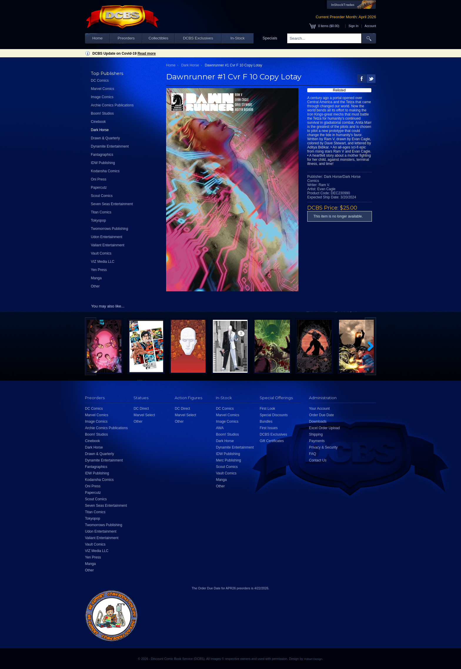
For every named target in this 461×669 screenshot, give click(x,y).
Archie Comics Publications (112, 105)
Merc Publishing (228, 460)
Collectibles (158, 38)
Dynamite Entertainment (110, 146)
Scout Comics (102, 196)
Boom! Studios (102, 113)
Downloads (317, 421)
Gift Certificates (272, 441)
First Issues (269, 428)
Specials (270, 38)
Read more (147, 53)
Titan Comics (101, 212)
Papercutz (99, 187)
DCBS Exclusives (198, 38)
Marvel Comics (102, 89)
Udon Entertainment (106, 237)
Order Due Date (321, 415)
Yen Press (99, 270)
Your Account (319, 409)
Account (370, 26)
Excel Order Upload (324, 428)
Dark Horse (100, 130)
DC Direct (141, 409)
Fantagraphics (102, 155)
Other (95, 286)
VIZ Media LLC (102, 262)
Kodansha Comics (105, 171)
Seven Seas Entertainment (112, 204)
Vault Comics (101, 253)
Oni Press (98, 179)
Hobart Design (313, 658)
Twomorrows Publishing (109, 229)
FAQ (312, 454)
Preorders (126, 38)
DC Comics (100, 80)
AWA (219, 428)
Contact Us (317, 460)
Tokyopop (98, 220)
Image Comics (102, 97)
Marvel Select (144, 415)
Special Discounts (274, 415)
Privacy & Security (323, 447)
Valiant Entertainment (107, 245)
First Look (267, 409)
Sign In (354, 26)
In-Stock (237, 38)
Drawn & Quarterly (105, 138)
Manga (96, 278)
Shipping (316, 434)
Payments (317, 441)
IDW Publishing (103, 163)
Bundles (266, 421)
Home (97, 38)
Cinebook (98, 122)
